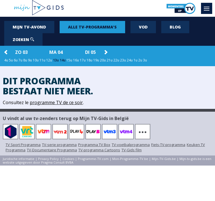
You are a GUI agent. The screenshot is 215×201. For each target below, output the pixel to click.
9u (30, 60)
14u (63, 60)
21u (110, 60)
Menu (208, 6)
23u (123, 60)
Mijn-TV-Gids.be (164, 159)
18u (89, 60)
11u (42, 60)
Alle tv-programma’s (92, 27)
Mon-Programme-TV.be (130, 159)
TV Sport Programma (23, 144)
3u (145, 60)
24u (130, 60)
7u (20, 60)
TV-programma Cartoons (99, 149)
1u (135, 60)
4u (6, 60)
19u (96, 60)
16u (76, 60)
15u (69, 60)
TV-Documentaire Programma (52, 149)
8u (25, 60)
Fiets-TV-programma (168, 144)
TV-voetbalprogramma (131, 144)
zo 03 (21, 52)
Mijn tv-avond (29, 27)
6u (16, 60)
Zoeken (23, 39)
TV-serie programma (59, 144)
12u (49, 60)
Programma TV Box (94, 144)
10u (36, 60)
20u (103, 60)
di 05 (90, 52)
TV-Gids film (131, 149)
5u (11, 60)
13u (56, 60)
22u (116, 60)
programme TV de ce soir (56, 102)
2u (140, 60)
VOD (143, 27)
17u (83, 60)
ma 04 (56, 52)
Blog (175, 27)
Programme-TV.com (93, 159)
